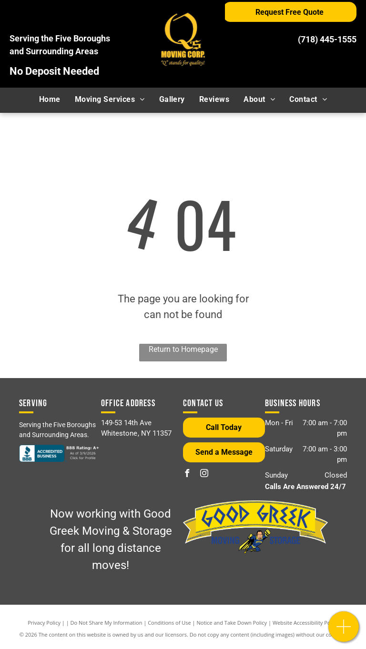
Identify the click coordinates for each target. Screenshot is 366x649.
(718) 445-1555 (327, 39)
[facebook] (187, 474)
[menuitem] (50, 99)
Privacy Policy (44, 622)
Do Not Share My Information (106, 622)
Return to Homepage (183, 349)
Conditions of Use (169, 622)
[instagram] (204, 474)
